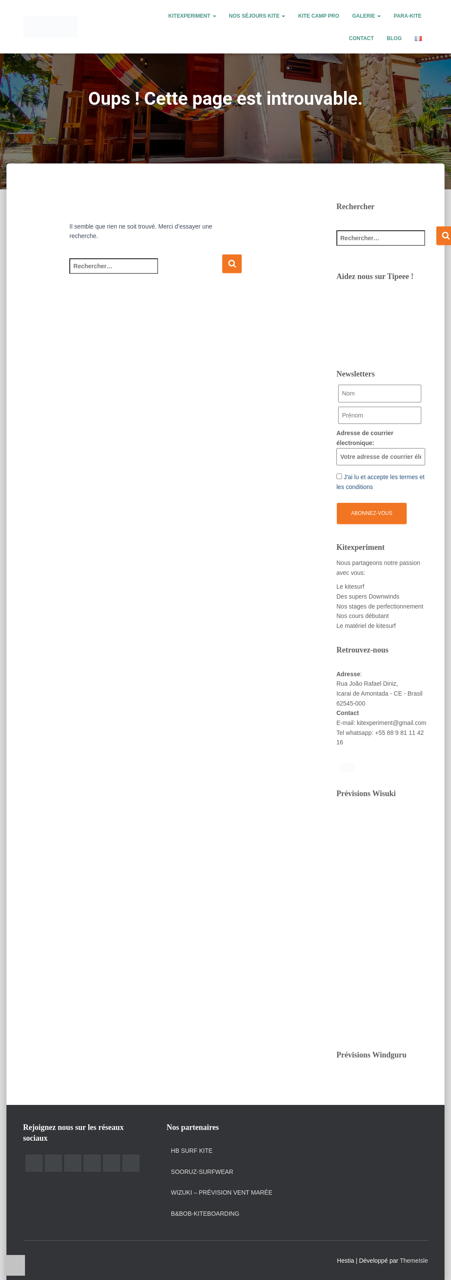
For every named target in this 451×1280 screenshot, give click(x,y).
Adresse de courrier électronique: (380, 447)
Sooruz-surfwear (202, 1171)
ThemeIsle (414, 1260)
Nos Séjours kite (257, 16)
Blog (394, 38)
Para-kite (407, 16)
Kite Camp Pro (318, 16)
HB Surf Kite (191, 1150)
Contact (361, 38)
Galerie (366, 16)
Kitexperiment (192, 16)
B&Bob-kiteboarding (205, 1213)
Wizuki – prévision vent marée (221, 1192)
